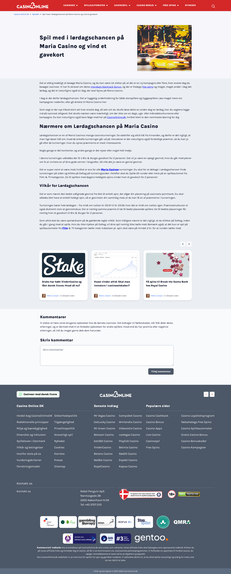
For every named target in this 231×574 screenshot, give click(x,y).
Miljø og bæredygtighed (32, 428)
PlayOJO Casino (129, 441)
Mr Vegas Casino (104, 415)
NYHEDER (190, 5)
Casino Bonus (155, 422)
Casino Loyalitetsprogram (198, 415)
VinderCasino (102, 447)
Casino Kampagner (193, 447)
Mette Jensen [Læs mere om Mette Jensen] (53, 296)
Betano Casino (103, 453)
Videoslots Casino (130, 428)
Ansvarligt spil (63, 434)
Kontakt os (24, 491)
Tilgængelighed (64, 422)
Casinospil (153, 441)
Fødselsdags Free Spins (196, 422)
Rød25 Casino (128, 453)
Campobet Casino (130, 415)
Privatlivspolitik (64, 428)
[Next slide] (189, 244)
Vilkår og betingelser (30, 447)
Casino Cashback (157, 415)
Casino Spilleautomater (196, 428)
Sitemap (59, 466)
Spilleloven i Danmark (31, 441)
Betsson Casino (104, 434)
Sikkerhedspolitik (65, 415)
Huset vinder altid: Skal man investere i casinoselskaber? (112, 283)
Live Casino (153, 434)
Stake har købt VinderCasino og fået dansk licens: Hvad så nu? (62, 283)
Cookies (59, 447)
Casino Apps (154, 428)
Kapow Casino (128, 466)
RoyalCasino (102, 466)
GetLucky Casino (104, 422)
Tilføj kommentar (161, 371)
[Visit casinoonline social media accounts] (206, 394)
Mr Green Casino (104, 428)
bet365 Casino (103, 441)
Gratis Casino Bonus (194, 434)
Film (65, 228)
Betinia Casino (128, 447)
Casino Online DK (21, 14)
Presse (58, 460)
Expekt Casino (128, 460)
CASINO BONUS (145, 5)
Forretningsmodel (28, 466)
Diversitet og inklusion (31, 434)
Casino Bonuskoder (193, 441)
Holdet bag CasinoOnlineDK (34, 415)
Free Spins (152, 447)
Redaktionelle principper (33, 422)
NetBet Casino (103, 460)
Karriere (59, 453)
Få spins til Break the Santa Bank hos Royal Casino (167, 283)
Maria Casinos (110, 169)
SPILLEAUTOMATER (94, 5)
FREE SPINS (169, 5)
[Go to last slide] (182, 244)
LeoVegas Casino (129, 434)
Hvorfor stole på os (29, 453)
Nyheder (35, 14)
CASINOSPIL (120, 5)
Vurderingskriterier (29, 460)
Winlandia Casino (130, 422)
